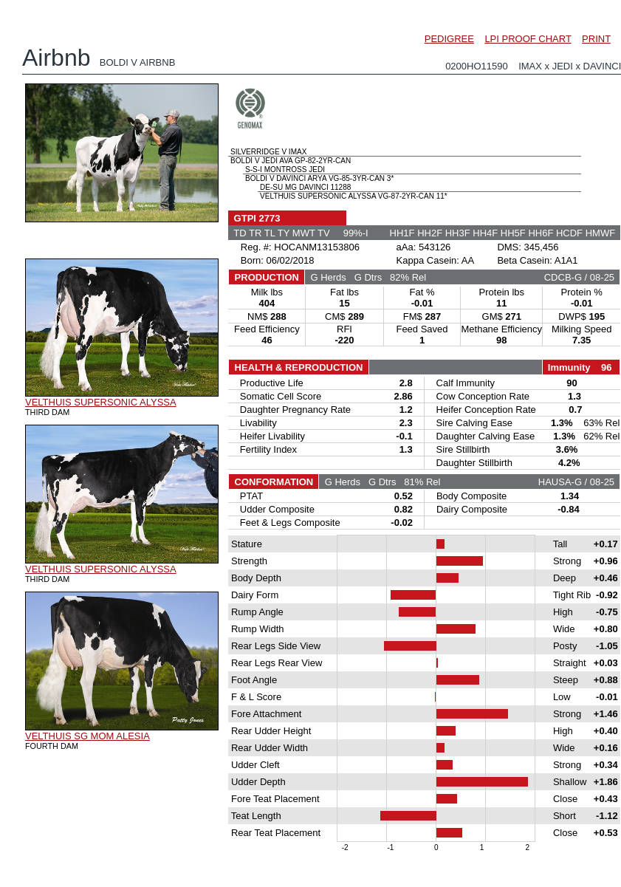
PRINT (596, 38)
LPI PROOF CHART (527, 38)
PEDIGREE (449, 38)
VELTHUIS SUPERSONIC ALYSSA (100, 402)
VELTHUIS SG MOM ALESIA (87, 736)
